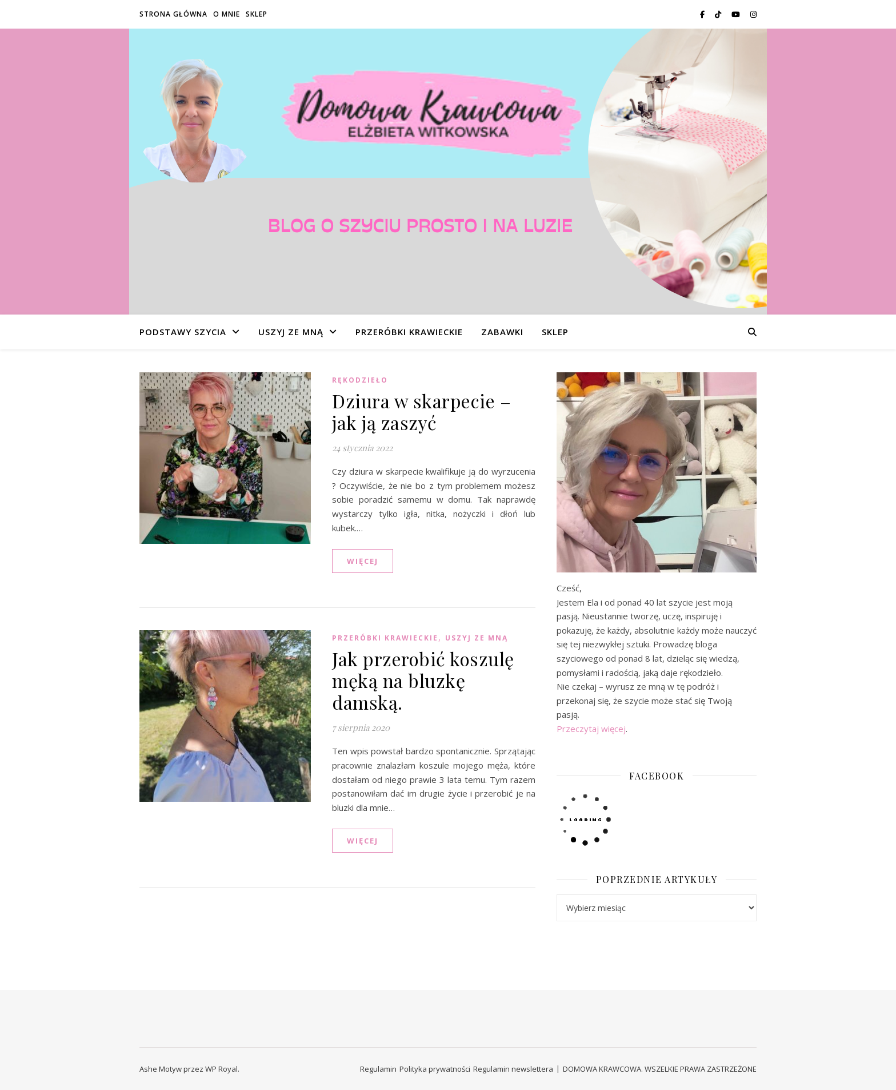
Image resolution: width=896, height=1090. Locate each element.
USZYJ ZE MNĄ (290, 331)
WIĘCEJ (362, 561)
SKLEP (256, 14)
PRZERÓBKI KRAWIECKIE (409, 331)
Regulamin (378, 1069)
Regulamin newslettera (513, 1069)
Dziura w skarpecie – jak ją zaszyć (421, 411)
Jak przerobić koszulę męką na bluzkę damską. (423, 680)
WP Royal (221, 1069)
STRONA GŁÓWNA (173, 14)
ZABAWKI (502, 331)
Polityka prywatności (434, 1069)
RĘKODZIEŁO (360, 380)
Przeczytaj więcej (591, 728)
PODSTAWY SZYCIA (182, 331)
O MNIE (226, 14)
